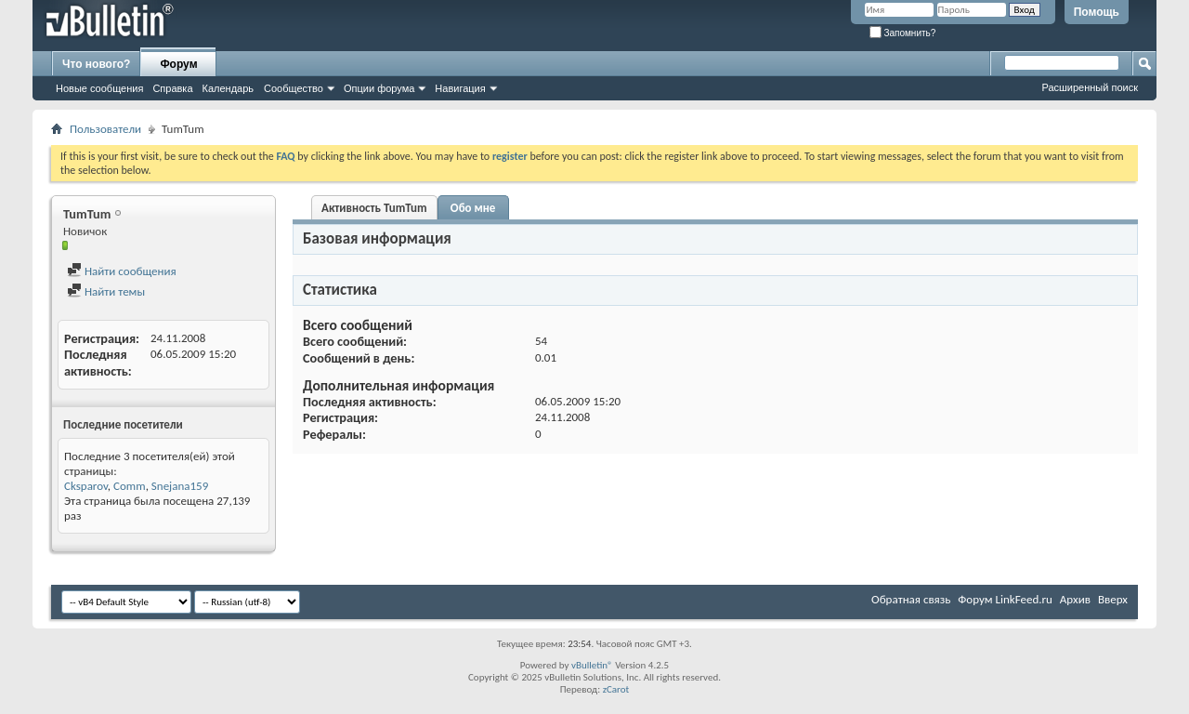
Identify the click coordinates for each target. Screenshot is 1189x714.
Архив (1075, 599)
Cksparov (86, 486)
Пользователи (105, 129)
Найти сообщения (121, 271)
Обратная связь (910, 599)
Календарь (229, 88)
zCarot (616, 689)
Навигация (460, 88)
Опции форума (379, 88)
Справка (172, 88)
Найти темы (106, 291)
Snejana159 (179, 486)
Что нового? (96, 64)
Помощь (1096, 12)
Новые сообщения (99, 88)
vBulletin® (592, 665)
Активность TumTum (374, 208)
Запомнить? (902, 33)
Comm (129, 486)
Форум (178, 64)
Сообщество (293, 88)
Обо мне (473, 208)
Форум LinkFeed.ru (1005, 599)
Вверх (1113, 599)
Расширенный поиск (1089, 87)
